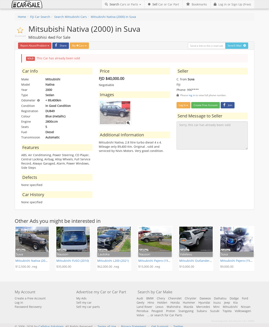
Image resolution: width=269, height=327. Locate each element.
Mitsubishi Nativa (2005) (32, 261)
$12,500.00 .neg (26, 267)
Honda (175, 302)
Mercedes (203, 307)
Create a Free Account (30, 298)
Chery (161, 298)
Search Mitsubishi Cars (70, 17)
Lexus (160, 307)
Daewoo (205, 298)
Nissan (246, 307)
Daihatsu (220, 298)
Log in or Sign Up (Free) (232, 4)
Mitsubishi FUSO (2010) (72, 261)
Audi (140, 298)
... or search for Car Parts (164, 315)
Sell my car (84, 302)
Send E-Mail (237, 45)
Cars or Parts (123, 4)
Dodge (234, 298)
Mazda (188, 307)
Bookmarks (196, 4)
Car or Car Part (163, 4)
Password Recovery (28, 307)
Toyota (227, 311)
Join (227, 105)
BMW (150, 298)
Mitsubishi (230, 307)
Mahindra (174, 307)
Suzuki (214, 311)
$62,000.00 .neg (108, 267)
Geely (140, 302)
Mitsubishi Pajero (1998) (155, 261)
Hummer (189, 302)
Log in (19, 302)
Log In (183, 105)
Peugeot (157, 311)
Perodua (142, 311)
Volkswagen (243, 311)
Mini (216, 307)
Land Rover (144, 307)
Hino (151, 302)
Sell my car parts (88, 307)
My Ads (81, 298)
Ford (245, 298)
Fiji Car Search (40, 17)
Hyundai (204, 302)
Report (34, 45)
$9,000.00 (226, 267)
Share (60, 45)
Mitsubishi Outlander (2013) (199, 261)
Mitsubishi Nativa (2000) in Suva (113, 17)
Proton (170, 311)
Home (22, 17)
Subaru (202, 311)
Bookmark (20, 35)
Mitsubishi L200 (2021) (113, 261)
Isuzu (217, 302)
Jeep (227, 302)
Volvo (140, 315)
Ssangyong (186, 311)
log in (192, 95)
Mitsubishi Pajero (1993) (237, 261)
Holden (162, 302)
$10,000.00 (186, 267)
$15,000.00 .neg (149, 267)
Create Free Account (206, 105)
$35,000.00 (63, 267)
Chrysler (190, 298)
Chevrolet (175, 298)
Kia (235, 302)
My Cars (79, 45)
